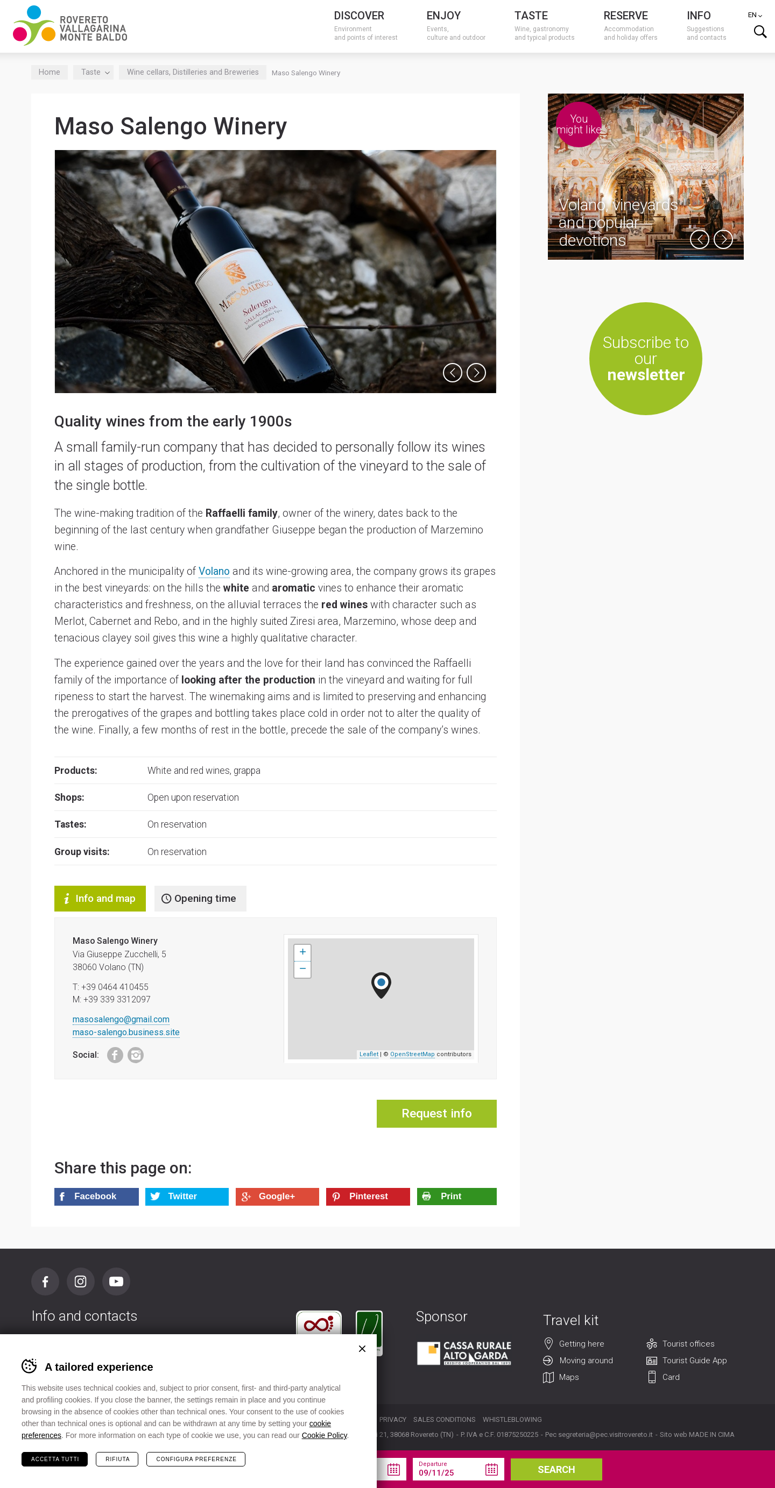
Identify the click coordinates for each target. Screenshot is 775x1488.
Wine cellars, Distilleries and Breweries (193, 72)
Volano (214, 571)
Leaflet (369, 1054)
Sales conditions (444, 1419)
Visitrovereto (70, 25)
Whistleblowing (512, 1419)
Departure (433, 1464)
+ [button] (302, 953)
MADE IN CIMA (712, 1434)
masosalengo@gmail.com (121, 1019)
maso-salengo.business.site (126, 1032)
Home (49, 72)
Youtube (116, 1281)
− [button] (302, 970)
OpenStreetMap (412, 1054)
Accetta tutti (55, 1459)
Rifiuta (117, 1459)
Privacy (392, 1419)
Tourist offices (689, 1344)
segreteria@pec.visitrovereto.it (605, 1434)
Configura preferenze (196, 1459)
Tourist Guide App (695, 1361)
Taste (93, 72)
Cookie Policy (324, 1435)
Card (671, 1378)
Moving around (586, 1361)
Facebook (109, 1052)
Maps (569, 1378)
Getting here (581, 1344)
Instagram (132, 1052)
